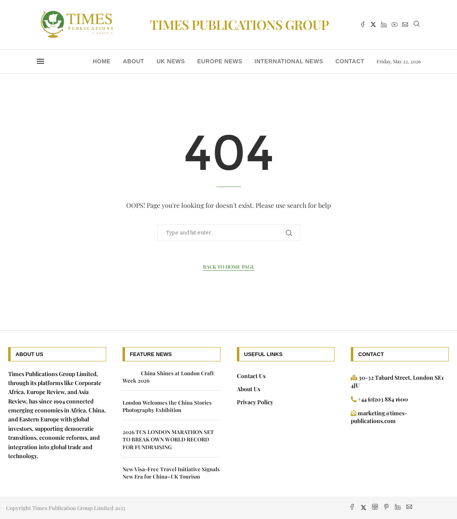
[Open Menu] (40, 61)
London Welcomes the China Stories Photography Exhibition (167, 406)
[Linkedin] (384, 24)
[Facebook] (362, 24)
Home (102, 61)
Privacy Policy (255, 402)
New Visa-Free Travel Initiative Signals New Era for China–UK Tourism (171, 473)
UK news (170, 61)
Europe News (220, 61)
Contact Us (251, 376)
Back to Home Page (228, 266)
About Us (248, 389)
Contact (349, 61)
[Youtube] (394, 24)
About (133, 61)
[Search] (416, 25)
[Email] (405, 24)
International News (288, 61)
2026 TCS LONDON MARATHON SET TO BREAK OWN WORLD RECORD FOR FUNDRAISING (168, 439)
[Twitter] (373, 24)
